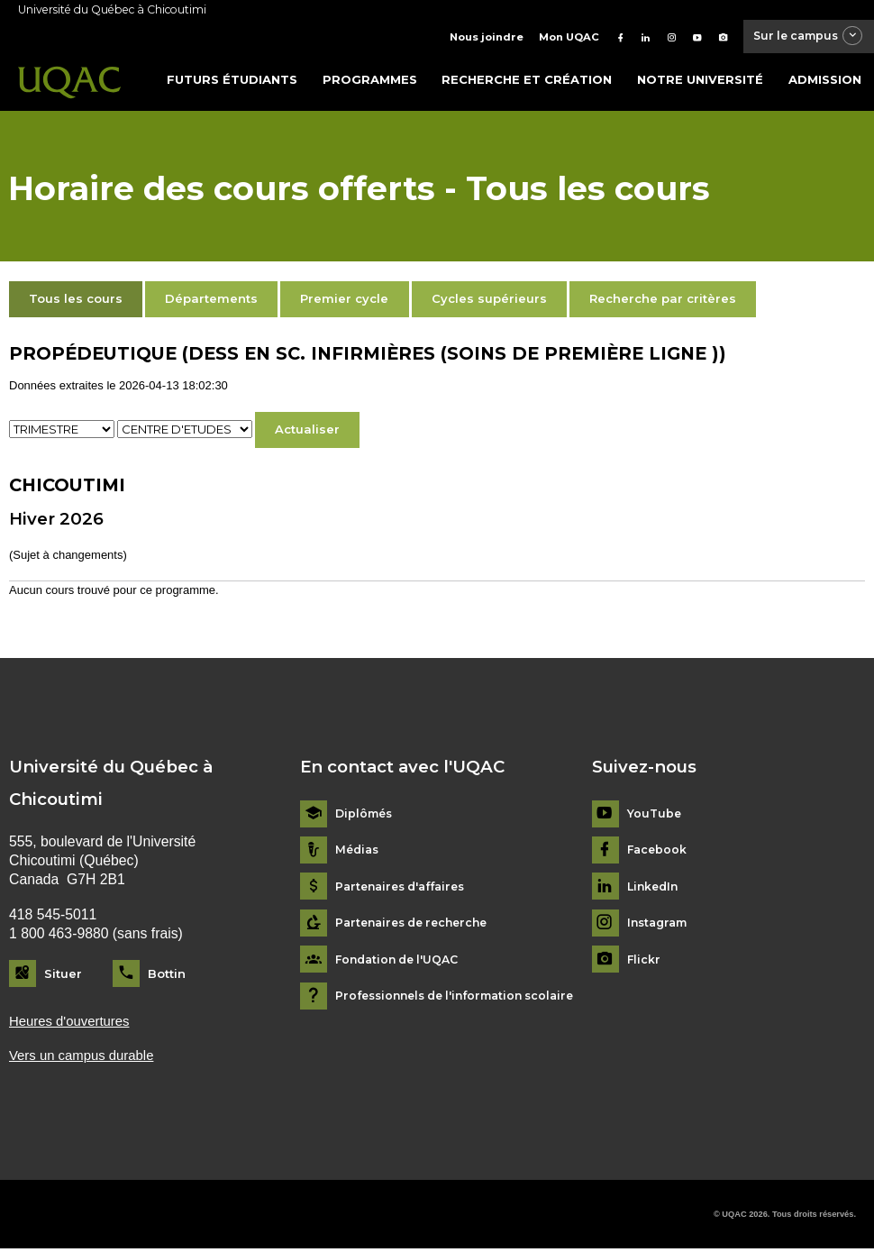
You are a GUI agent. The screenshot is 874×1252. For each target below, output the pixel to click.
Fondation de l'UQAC (401, 961)
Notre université (700, 80)
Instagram (660, 924)
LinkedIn (654, 888)
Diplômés (365, 815)
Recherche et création (527, 80)
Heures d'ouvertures (72, 1022)
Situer (63, 974)
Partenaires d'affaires (406, 888)
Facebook (658, 851)
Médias (358, 851)
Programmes (370, 80)
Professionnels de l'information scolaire (464, 997)
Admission (824, 80)
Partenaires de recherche (417, 924)
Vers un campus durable (85, 1058)
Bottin (167, 974)
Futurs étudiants (232, 80)
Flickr (644, 961)
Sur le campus (798, 37)
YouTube (655, 815)
